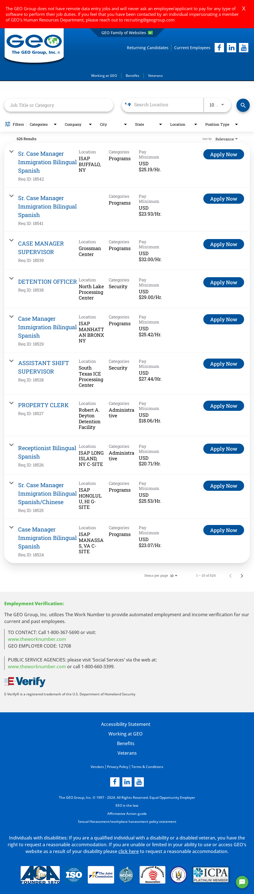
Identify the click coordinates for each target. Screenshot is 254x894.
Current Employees (192, 47)
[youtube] (243, 47)
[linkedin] (127, 781)
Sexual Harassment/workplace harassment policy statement (127, 821)
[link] (127, 165)
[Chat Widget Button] (242, 882)
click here (128, 850)
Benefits (132, 75)
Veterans (155, 75)
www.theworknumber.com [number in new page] (37, 666)
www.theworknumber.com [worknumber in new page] (37, 639)
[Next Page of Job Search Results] (241, 575)
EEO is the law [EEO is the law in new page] (127, 805)
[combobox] (59, 105)
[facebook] (219, 47)
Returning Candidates (147, 47)
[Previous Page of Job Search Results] (230, 575)
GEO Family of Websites (127, 32)
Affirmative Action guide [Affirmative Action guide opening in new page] (127, 813)
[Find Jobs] (243, 105)
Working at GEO (104, 75)
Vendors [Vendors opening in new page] (97, 766)
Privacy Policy (117, 766)
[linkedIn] (231, 47)
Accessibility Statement (125, 724)
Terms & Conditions (147, 766)
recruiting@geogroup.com (149, 20)
